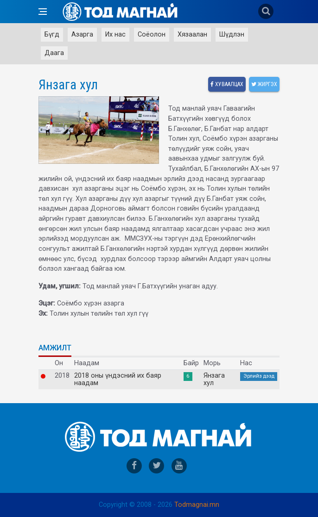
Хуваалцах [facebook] (226, 84)
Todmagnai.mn (196, 505)
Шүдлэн (231, 34)
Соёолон (151, 34)
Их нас (115, 34)
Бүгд (52, 34)
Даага (54, 53)
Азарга (82, 34)
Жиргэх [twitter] (264, 84)
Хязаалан (192, 34)
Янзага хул (214, 379)
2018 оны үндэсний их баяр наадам (117, 379)
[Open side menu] (42, 11)
